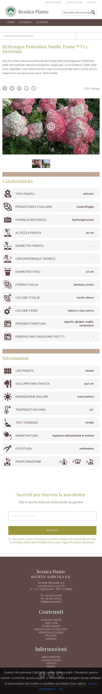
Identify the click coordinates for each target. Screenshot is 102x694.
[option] (51, 126)
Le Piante (42, 22)
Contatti (91, 2)
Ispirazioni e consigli (51, 632)
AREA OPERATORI (51, 657)
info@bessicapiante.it (51, 601)
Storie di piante (51, 626)
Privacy (51, 666)
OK (61, 689)
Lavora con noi (74, 2)
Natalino (51, 639)
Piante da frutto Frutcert (51, 629)
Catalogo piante (51, 620)
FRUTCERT (51, 635)
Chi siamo (25, 22)
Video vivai (51, 623)
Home (10, 22)
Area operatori (53, 2)
